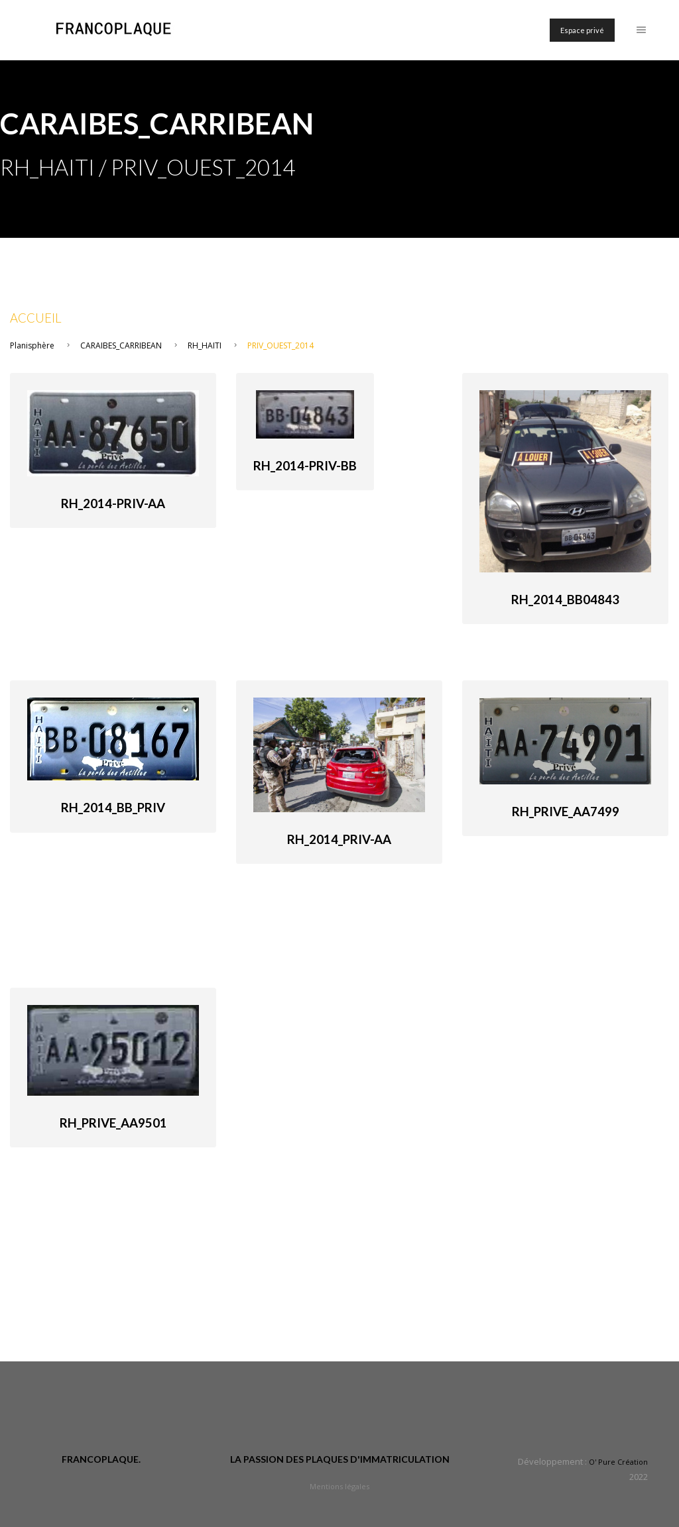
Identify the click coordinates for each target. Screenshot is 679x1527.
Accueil (36, 318)
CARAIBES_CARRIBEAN (121, 345)
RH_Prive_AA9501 (113, 1123)
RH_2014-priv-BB (305, 465)
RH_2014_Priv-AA (339, 839)
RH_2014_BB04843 (565, 599)
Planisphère (32, 345)
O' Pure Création (618, 1462)
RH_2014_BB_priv (113, 807)
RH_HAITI (204, 345)
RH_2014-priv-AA (113, 503)
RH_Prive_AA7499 (565, 811)
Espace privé (582, 30)
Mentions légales (339, 1486)
